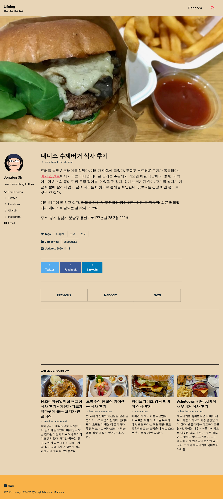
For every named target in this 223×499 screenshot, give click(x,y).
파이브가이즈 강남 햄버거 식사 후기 (150, 401)
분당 (72, 235)
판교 (83, 235)
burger (60, 235)
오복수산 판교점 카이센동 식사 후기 (105, 401)
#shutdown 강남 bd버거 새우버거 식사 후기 (196, 401)
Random (194, 8)
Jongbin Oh (13, 177)
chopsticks (70, 243)
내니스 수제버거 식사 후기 (74, 155)
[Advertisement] (130, 336)
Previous (64, 292)
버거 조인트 (56, 176)
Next (157, 292)
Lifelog (14, 8)
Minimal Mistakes (55, 489)
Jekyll (38, 489)
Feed (9, 483)
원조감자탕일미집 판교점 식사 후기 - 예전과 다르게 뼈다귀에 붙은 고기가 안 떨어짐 (62, 406)
